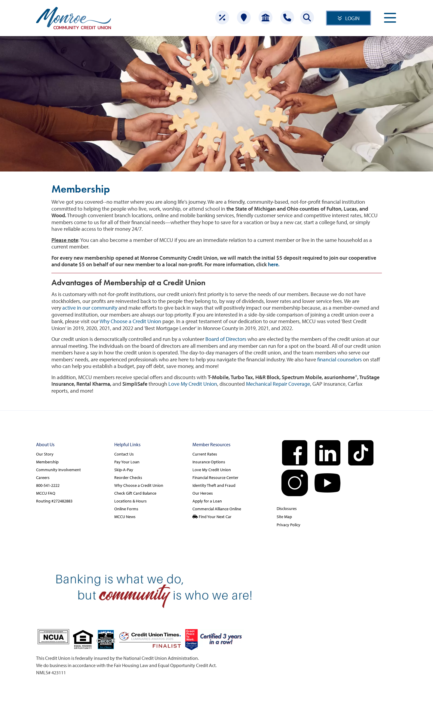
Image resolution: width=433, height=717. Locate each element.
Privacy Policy (288, 524)
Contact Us (124, 454)
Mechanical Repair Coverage (278, 383)
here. (273, 264)
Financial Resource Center (215, 477)
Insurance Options (208, 462)
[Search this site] (307, 17)
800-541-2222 (48, 485)
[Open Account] (265, 17)
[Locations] (244, 17)
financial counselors (339, 359)
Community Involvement (58, 469)
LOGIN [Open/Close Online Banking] (352, 18)
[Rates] (222, 17)
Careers (43, 477)
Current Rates (204, 454)
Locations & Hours (130, 501)
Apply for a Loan (207, 501)
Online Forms (126, 508)
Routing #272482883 (54, 501)
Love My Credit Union (192, 383)
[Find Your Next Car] (228, 517)
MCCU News (125, 516)
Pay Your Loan (127, 462)
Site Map (284, 516)
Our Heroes (202, 493)
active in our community (89, 307)
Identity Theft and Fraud (213, 485)
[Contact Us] (287, 17)
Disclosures (287, 508)
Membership (47, 462)
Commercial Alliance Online (216, 508)
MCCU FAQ (45, 493)
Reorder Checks (128, 477)
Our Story (45, 454)
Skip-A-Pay (123, 469)
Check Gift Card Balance (135, 493)
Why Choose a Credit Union (130, 321)
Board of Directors (225, 338)
